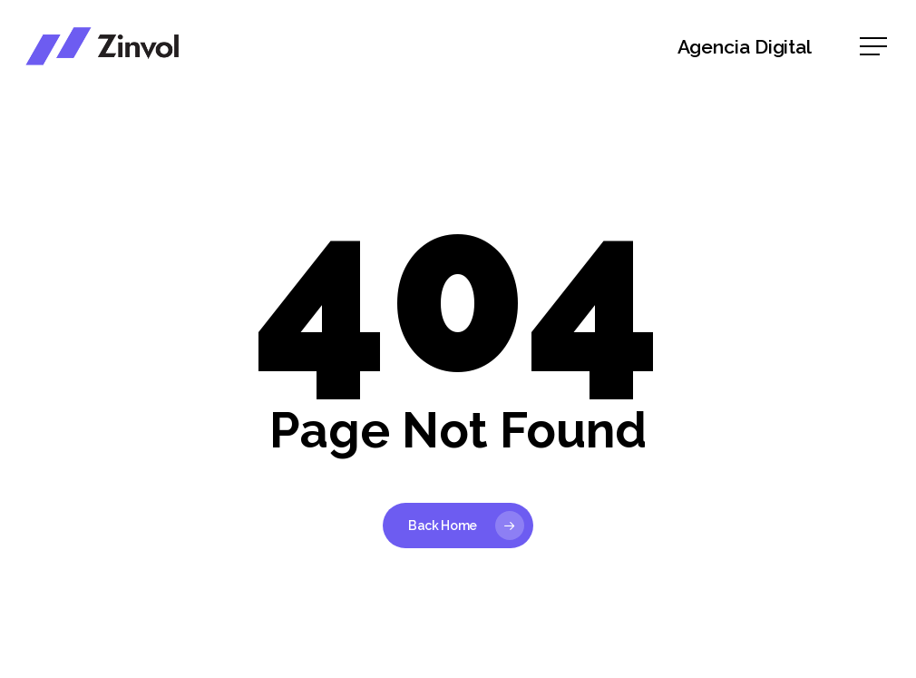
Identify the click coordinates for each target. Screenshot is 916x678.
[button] (875, 46)
